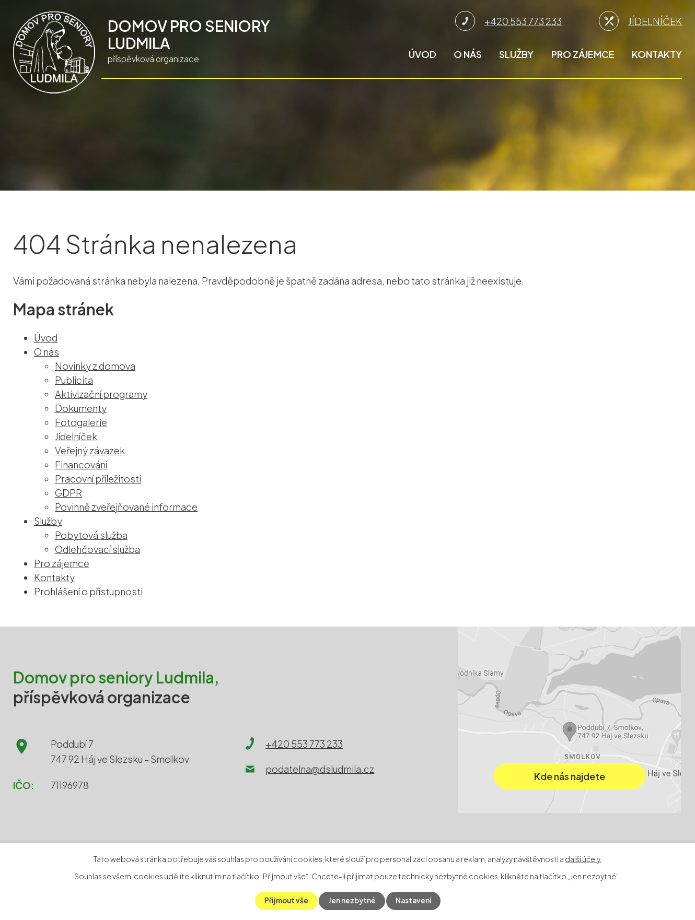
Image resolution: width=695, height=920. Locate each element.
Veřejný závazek (90, 450)
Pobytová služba (91, 535)
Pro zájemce (583, 54)
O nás (468, 54)
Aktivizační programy (101, 394)
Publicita (74, 380)
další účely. (583, 859)
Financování (81, 464)
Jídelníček (76, 436)
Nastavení (414, 900)
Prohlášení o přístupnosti (88, 591)
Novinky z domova (95, 366)
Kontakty (657, 54)
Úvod (422, 54)
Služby (516, 54)
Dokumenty (81, 408)
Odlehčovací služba (97, 549)
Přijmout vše (285, 900)
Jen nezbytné (352, 900)
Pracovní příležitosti (98, 479)
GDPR (68, 493)
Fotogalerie (81, 422)
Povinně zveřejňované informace (126, 507)
